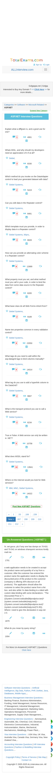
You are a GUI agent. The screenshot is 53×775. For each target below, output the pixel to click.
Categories (9, 105)
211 (9, 524)
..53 (19, 514)
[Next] (22, 524)
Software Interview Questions (17, 688)
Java (46, 691)
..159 (34, 514)
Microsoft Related (36, 105)
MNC (16, 488)
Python (27, 691)
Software (21, 105)
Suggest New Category (38, 111)
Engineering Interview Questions (18, 719)
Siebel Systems (16, 185)
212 (16, 524)
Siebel (12, 158)
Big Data (19, 691)
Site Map (42, 757)
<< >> (39, 89)
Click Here (26, 650)
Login (45, 65)
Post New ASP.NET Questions (27, 506)
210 (39, 519)
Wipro (26, 235)
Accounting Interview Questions (18, 744)
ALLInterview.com (22, 69)
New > (11, 519)
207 (19, 519)
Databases (9, 693)
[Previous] (9, 514)
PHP (33, 691)
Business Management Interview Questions (23, 698)
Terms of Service (29, 757)
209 (32, 519)
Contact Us (26, 760)
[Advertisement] (26, 29)
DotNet (39, 691)
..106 (26, 514)
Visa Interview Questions (15, 734)
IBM (11, 488)
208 (25, 519)
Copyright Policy (13, 757)
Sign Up (37, 65)
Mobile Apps (20, 693)
